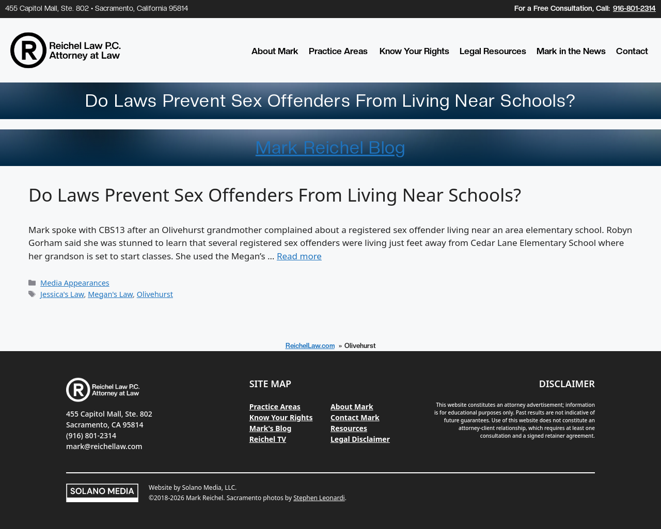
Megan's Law (110, 294)
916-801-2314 (634, 8)
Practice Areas (338, 51)
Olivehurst (155, 294)
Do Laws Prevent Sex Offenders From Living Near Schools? (274, 195)
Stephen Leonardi (318, 497)
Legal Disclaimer (360, 439)
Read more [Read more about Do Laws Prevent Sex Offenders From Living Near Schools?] (299, 256)
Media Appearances (74, 283)
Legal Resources (493, 51)
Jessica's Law (62, 294)
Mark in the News (571, 51)
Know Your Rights (414, 51)
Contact (632, 51)
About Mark (274, 51)
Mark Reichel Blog (330, 147)
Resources (348, 428)
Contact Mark (355, 417)
